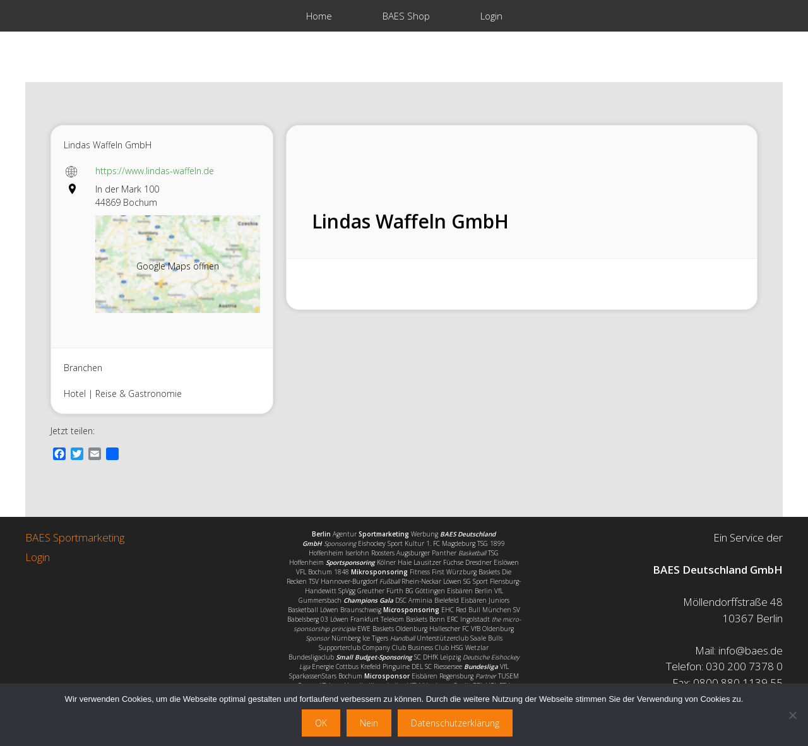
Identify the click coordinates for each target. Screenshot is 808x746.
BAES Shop (406, 15)
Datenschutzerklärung (455, 723)
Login (491, 15)
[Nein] (792, 715)
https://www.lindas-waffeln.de (154, 171)
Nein (369, 723)
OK (321, 723)
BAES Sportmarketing (74, 537)
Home (319, 15)
